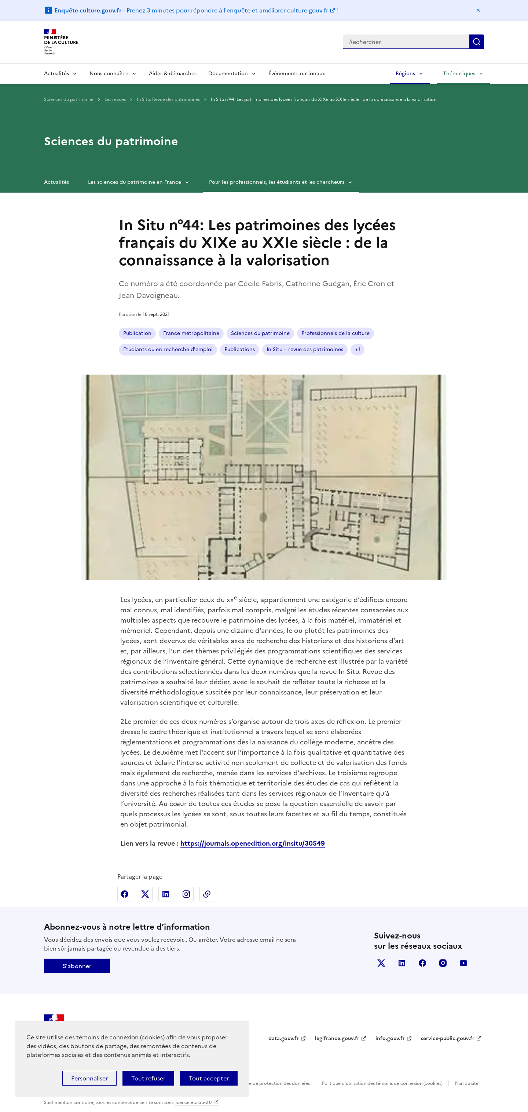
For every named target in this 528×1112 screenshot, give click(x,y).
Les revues (115, 99)
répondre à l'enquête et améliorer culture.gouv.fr (259, 10)
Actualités (56, 73)
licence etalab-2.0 (193, 1102)
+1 (357, 349)
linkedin (402, 963)
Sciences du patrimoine (69, 99)
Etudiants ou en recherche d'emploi (168, 349)
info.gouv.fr (390, 1038)
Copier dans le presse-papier (206, 894)
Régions (405, 73)
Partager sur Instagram (186, 894)
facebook (422, 963)
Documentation (228, 73)
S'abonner (77, 966)
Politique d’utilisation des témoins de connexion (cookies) (382, 1083)
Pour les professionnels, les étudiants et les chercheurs (276, 182)
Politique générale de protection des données (261, 1083)
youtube (463, 963)
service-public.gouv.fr (447, 1038)
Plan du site (466, 1083)
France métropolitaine (191, 333)
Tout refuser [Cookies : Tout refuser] (148, 1078)
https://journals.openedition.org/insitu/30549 (252, 843)
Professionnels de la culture (335, 333)
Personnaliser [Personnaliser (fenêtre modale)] (89, 1078)
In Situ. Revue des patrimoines (169, 99)
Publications (239, 349)
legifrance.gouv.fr (337, 1038)
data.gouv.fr (283, 1038)
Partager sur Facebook (124, 894)
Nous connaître (108, 73)
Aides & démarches (173, 73)
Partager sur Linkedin (165, 894)
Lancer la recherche (476, 41)
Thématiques (459, 73)
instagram (443, 963)
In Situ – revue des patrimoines (305, 349)
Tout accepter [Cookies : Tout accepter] (209, 1078)
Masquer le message (478, 10)
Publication (137, 333)
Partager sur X (145, 894)
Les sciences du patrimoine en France (134, 182)
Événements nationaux (296, 73)
